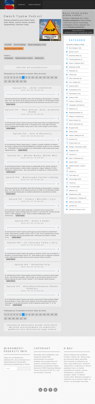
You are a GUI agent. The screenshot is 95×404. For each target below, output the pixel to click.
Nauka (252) (73, 131)
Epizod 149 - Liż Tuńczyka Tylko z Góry (32, 242)
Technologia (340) (75, 179)
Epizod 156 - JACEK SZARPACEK (32, 88)
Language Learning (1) (76, 105)
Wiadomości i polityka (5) (77, 198)
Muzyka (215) (73, 128)
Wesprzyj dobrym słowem (14, 48)
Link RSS (8, 44)
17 (6, 81)
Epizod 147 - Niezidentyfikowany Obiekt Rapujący (32, 287)
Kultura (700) (73, 97)
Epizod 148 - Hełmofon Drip (32, 264)
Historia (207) (73, 86)
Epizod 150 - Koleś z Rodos (32, 221)
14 (48, 77)
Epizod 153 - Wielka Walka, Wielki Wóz (32, 155)
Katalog (21, 4)
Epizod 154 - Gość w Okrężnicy (32, 133)
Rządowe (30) (73, 150)
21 (21, 81)
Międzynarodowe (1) (76, 112)
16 (56, 77)
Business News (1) (75, 55)
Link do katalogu (20, 44)
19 (13, 81)
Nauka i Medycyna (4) (76, 135)
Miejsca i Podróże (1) (76, 116)
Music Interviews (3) (76, 124)
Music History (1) (75, 120)
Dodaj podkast (35, 4)
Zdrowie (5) (73, 205)
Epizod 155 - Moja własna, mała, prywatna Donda (32, 111)
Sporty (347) (73, 162)
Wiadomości (39, 58)
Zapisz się (24, 368)
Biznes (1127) (73, 52)
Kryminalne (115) (75, 93)
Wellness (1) (73, 190)
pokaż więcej (11, 104)
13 (44, 77)
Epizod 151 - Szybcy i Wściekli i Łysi (32, 199)
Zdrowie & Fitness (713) (77, 209)
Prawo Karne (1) (74, 143)
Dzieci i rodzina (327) (76, 63)
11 (36, 77)
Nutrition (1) (73, 139)
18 (9, 81)
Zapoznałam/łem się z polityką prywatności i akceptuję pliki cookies (78, 31)
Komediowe (9, 58)
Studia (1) (72, 171)
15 (52, 77)
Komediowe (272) (75, 90)
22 (25, 81)
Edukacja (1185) (74, 67)
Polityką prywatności (71, 20)
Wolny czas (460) (75, 202)
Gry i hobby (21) (74, 82)
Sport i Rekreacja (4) (76, 158)
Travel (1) (72, 183)
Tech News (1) (74, 175)
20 (17, 81)
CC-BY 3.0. (52, 370)
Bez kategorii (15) (75, 48)
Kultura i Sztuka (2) (75, 101)
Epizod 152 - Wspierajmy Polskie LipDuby (32, 177)
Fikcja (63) (72, 74)
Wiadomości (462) (75, 194)
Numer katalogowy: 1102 (37, 44)
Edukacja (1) (73, 71)
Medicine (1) (73, 109)
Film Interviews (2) (75, 78)
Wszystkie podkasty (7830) (75, 44)
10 (33, 77)
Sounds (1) (72, 154)
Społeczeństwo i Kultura (23, 58)
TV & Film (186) (74, 186)
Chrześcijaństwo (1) (75, 59)
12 (40, 77)
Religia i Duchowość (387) (78, 147)
